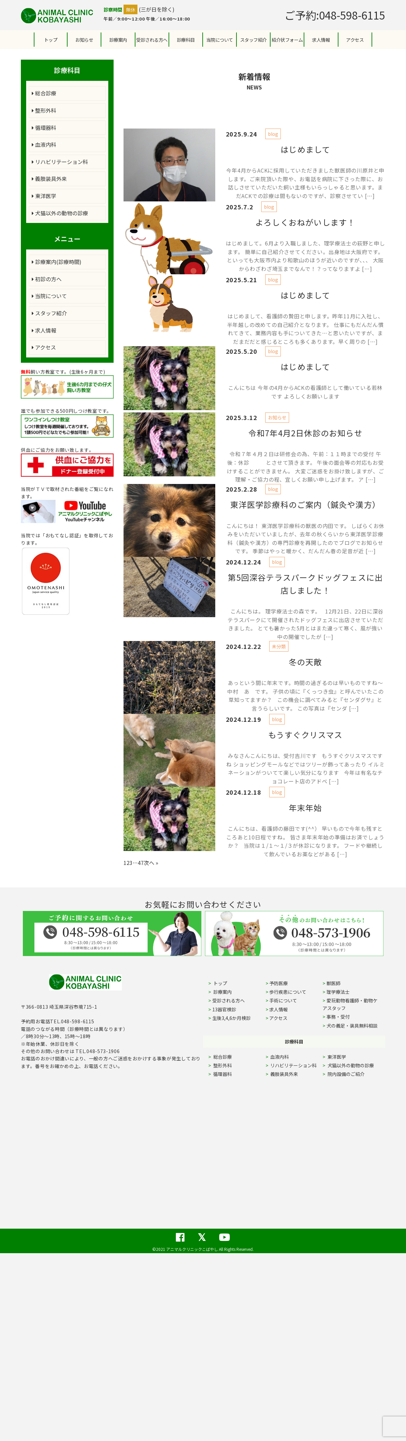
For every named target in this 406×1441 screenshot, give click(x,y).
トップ (51, 39)
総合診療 (44, 93)
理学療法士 (338, 991)
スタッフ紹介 (49, 313)
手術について (283, 1000)
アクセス (355, 39)
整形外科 (44, 110)
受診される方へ (152, 39)
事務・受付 (338, 1016)
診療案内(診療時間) (56, 262)
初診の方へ (47, 279)
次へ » (151, 863)
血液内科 (44, 144)
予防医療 (278, 983)
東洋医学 (44, 196)
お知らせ (84, 39)
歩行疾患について (287, 991)
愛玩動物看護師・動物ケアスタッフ (350, 1004)
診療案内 (118, 39)
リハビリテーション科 (60, 162)
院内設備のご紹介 (346, 1074)
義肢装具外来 (49, 179)
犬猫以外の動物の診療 (60, 213)
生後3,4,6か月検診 (231, 1018)
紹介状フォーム (287, 39)
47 (141, 863)
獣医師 (333, 983)
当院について (49, 296)
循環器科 (44, 128)
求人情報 (321, 39)
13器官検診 (224, 1009)
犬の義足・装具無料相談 (352, 1025)
